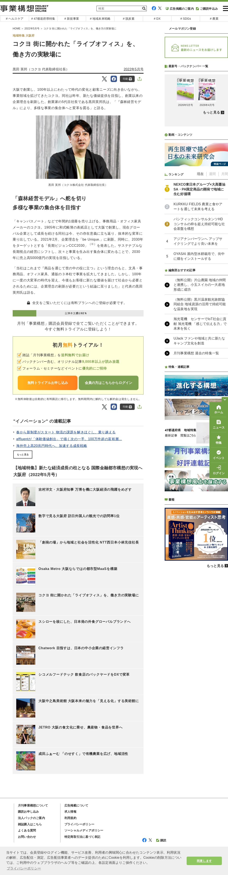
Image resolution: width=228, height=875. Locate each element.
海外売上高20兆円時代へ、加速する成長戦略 (51, 446)
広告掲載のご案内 (180, 8)
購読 (161, 840)
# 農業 (214, 18)
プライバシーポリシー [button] (24, 868)
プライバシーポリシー (79, 824)
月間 (224, 286)
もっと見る (23, 454)
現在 (200, 286)
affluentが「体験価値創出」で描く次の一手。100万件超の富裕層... (69, 439)
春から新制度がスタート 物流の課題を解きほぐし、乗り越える (66, 432)
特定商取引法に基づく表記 (82, 836)
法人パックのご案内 (31, 817)
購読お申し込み (28, 811)
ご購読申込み (207, 8)
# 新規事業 (71, 18)
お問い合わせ (27, 836)
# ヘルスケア (14, 18)
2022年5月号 (134, 69)
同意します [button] (204, 861)
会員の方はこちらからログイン (108, 383)
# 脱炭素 (128, 18)
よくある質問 (27, 830)
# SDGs (185, 18)
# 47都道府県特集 (43, 18)
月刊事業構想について (33, 805)
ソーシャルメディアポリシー (83, 830)
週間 (212, 286)
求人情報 (70, 811)
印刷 (127, 79)
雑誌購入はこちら (30, 824)
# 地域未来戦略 (100, 18)
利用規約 (70, 817)
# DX (157, 18)
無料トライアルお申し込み (47, 383)
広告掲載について (76, 805)
